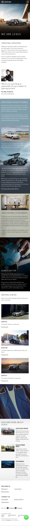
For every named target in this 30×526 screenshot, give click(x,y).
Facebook (11, 508)
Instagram (19, 508)
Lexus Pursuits (18, 489)
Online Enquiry (5, 502)
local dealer (8, 520)
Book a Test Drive (18, 499)
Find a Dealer (4, 499)
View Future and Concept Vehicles (10, 188)
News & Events (5, 491)
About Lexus (4, 489)
